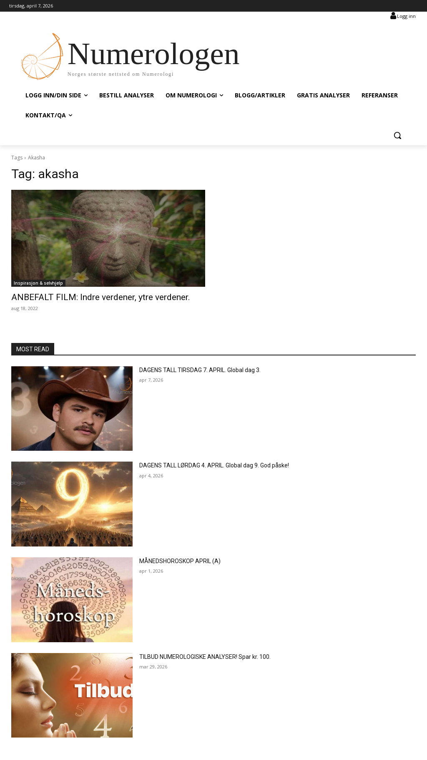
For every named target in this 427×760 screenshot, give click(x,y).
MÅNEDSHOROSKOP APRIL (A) (180, 561)
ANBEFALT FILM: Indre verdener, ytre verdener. (100, 297)
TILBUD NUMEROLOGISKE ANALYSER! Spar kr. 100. (205, 656)
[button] (397, 135)
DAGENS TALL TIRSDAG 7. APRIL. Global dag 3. (200, 370)
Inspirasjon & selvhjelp (38, 283)
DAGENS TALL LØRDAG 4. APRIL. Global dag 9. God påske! (214, 465)
